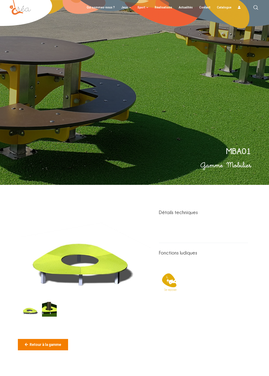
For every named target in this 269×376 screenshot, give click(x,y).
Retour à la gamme (43, 345)
